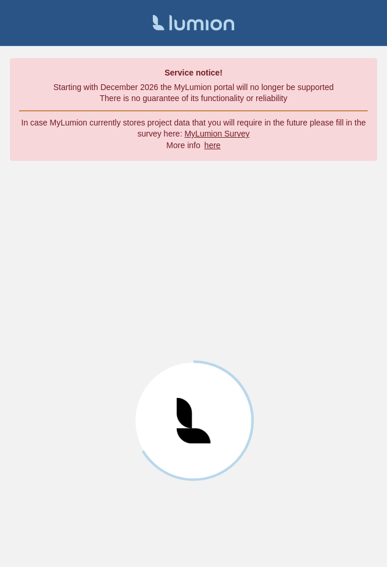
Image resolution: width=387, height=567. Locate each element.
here (213, 145)
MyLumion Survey (216, 133)
